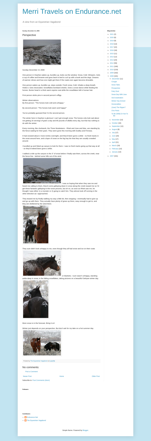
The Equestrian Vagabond (36, 420)
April (114, 142)
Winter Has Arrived (118, 101)
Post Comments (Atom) (41, 380)
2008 (112, 76)
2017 (112, 47)
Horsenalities (116, 104)
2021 (112, 34)
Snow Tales (115, 85)
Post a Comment (31, 371)
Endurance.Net (32, 417)
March (114, 145)
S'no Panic (115, 110)
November (116, 120)
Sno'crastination (117, 98)
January (115, 152)
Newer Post (27, 376)
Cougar (114, 82)
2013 (112, 60)
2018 (112, 44)
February (115, 149)
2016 (112, 50)
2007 (112, 156)
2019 (112, 41)
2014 (112, 57)
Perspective (115, 88)
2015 (112, 54)
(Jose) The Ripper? (118, 107)
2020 (112, 37)
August (114, 129)
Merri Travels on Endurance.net (71, 11)
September (116, 126)
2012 (112, 63)
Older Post (96, 376)
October (115, 123)
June (114, 136)
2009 (112, 73)
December (116, 79)
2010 (112, 70)
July (113, 133)
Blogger (85, 430)
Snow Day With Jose (119, 94)
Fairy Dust (115, 91)
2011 (112, 66)
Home (61, 376)
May (113, 139)
